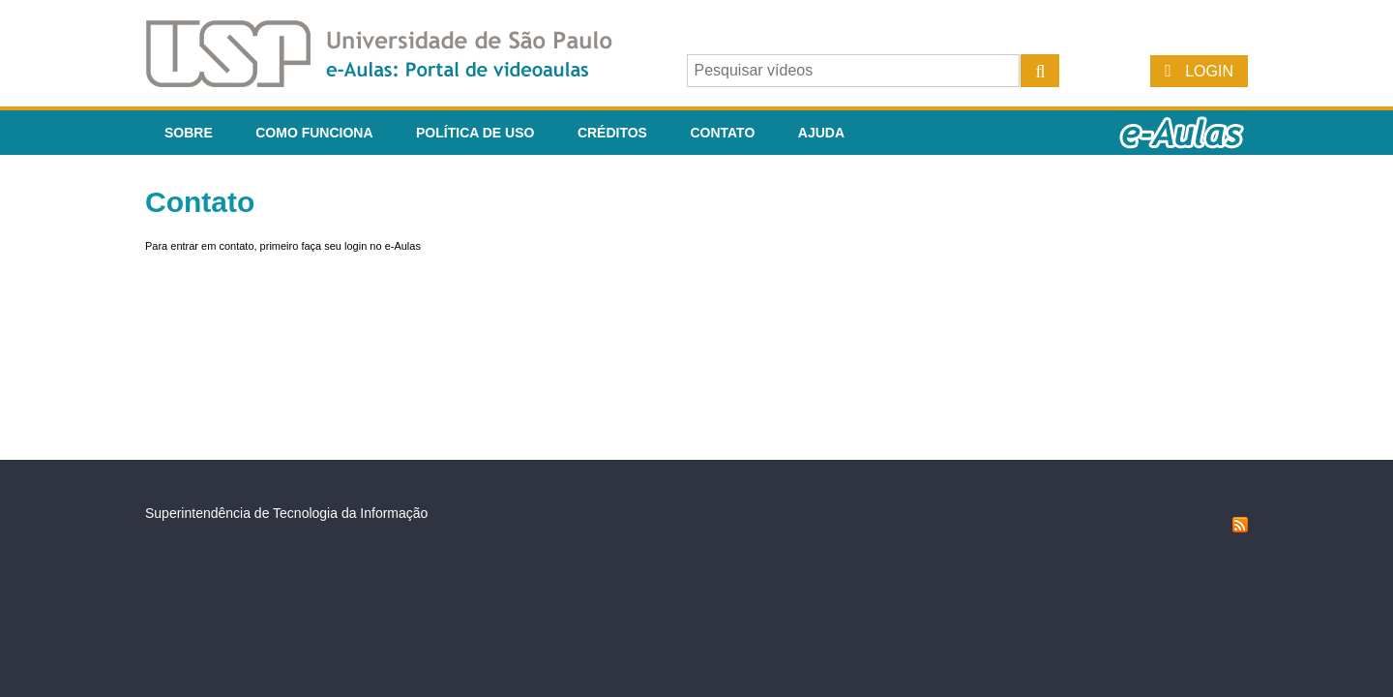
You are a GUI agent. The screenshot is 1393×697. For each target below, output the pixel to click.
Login (1209, 71)
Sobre (188, 132)
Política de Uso (475, 132)
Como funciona (313, 132)
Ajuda (821, 132)
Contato (722, 132)
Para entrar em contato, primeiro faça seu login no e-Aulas (283, 246)
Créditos (612, 132)
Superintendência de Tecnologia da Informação (286, 513)
